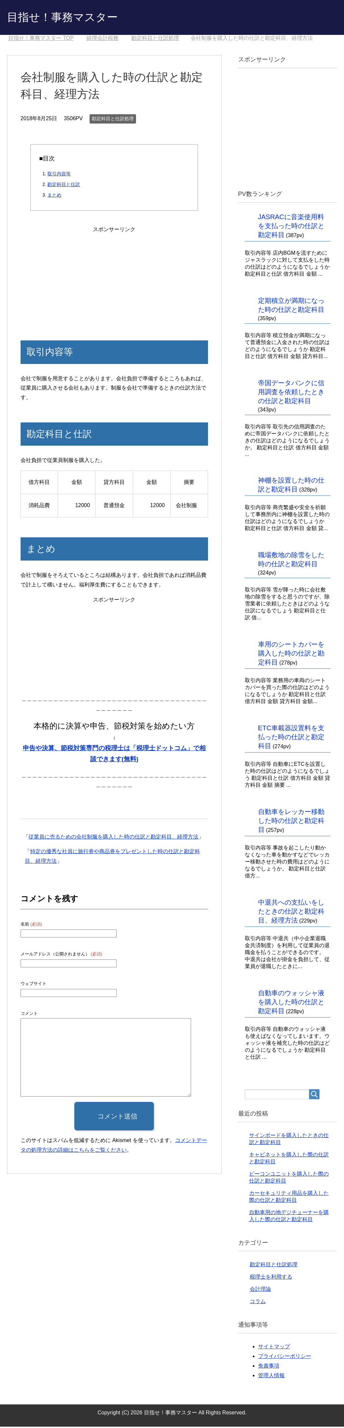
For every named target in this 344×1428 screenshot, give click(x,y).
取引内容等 (59, 175)
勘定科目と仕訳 (63, 185)
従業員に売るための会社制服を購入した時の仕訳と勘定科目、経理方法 (113, 838)
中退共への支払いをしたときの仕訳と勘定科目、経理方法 (291, 912)
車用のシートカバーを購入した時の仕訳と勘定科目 (291, 654)
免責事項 (268, 1367)
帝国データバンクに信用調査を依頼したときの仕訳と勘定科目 (291, 393)
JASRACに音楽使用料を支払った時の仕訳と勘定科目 (291, 227)
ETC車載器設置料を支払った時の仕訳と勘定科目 (291, 738)
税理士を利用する (271, 1278)
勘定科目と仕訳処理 (113, 120)
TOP (41, 39)
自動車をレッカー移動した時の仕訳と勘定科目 (291, 822)
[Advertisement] (114, 276)
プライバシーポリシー (284, 1357)
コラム (258, 1302)
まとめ (54, 196)
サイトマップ (274, 1348)
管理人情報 (271, 1377)
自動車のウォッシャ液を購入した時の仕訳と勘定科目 (291, 1003)
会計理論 (260, 1290)
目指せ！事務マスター (67, 18)
